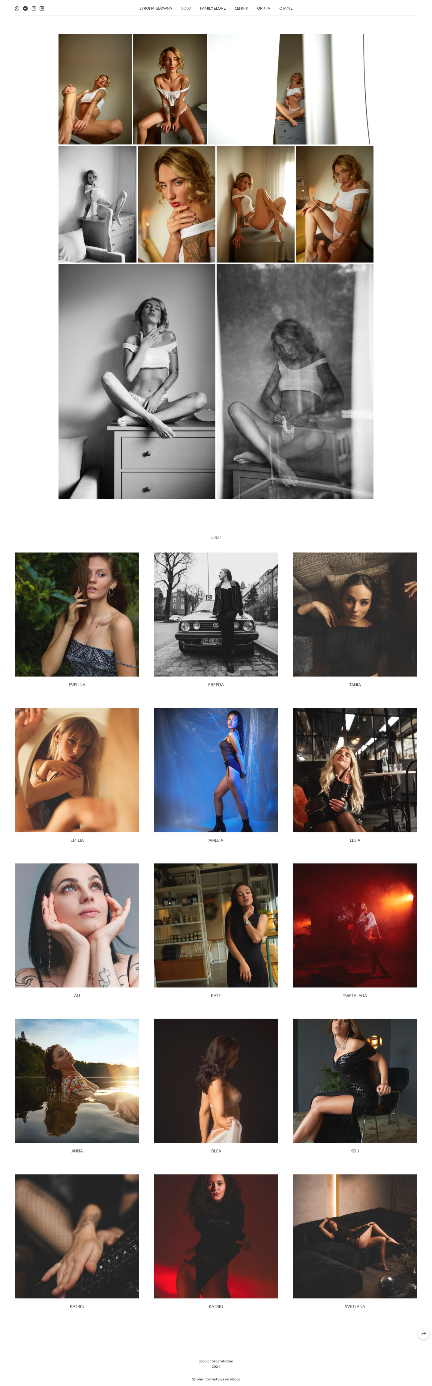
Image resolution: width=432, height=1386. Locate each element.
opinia (263, 7)
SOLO (186, 7)
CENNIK (241, 7)
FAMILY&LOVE (213, 7)
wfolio (235, 1382)
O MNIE (285, 7)
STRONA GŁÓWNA (156, 7)
